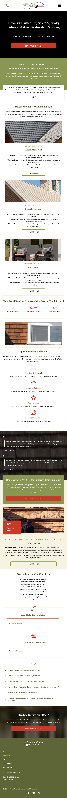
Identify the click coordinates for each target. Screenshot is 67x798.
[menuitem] (33, 753)
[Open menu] (59, 5)
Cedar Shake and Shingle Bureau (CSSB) (42, 356)
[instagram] (38, 793)
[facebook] (28, 793)
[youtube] (33, 793)
